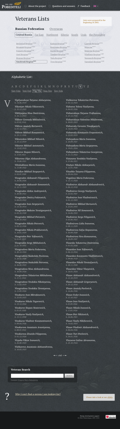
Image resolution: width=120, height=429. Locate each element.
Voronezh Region (92, 58)
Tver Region (56, 61)
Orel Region (22, 54)
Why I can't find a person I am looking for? (38, 394)
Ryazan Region (23, 58)
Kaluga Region (57, 43)
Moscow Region (92, 50)
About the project (35, 6)
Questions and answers (62, 6)
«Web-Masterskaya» (85, 418)
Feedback (84, 6)
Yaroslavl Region (92, 61)
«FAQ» (110, 397)
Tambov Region (57, 54)
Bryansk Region (23, 47)
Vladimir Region (92, 54)
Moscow (88, 47)
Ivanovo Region (23, 50)
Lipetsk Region (91, 43)
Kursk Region (56, 50)
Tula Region (56, 58)
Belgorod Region (24, 43)
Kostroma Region (58, 47)
